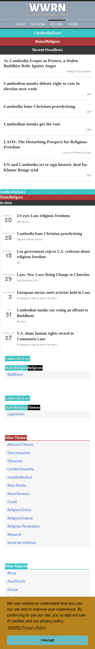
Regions (56, 24)
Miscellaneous (18, 494)
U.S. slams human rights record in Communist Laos (45, 336)
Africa (11, 573)
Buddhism (15, 374)
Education (14, 461)
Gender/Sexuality (20, 469)
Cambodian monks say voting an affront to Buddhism (52, 313)
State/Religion (47, 41)
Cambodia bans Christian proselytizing (49, 233)
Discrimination (18, 453)
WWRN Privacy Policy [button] (27, 628)
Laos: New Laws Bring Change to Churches (53, 275)
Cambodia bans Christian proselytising (39, 106)
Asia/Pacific (16, 581)
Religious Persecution (23, 526)
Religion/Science (20, 518)
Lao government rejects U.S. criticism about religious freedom (53, 254)
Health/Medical (19, 477)
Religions (38, 24)
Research (14, 535)
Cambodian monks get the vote (32, 123)
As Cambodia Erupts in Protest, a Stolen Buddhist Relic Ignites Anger (41, 63)
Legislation (15, 414)
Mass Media (16, 485)
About (21, 24)
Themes (73, 24)
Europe (12, 590)
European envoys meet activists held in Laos (53, 292)
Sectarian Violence (21, 543)
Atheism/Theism (20, 445)
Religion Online (19, 510)
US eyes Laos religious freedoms (43, 216)
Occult (12, 502)
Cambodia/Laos (47, 33)
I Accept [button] (47, 640)
